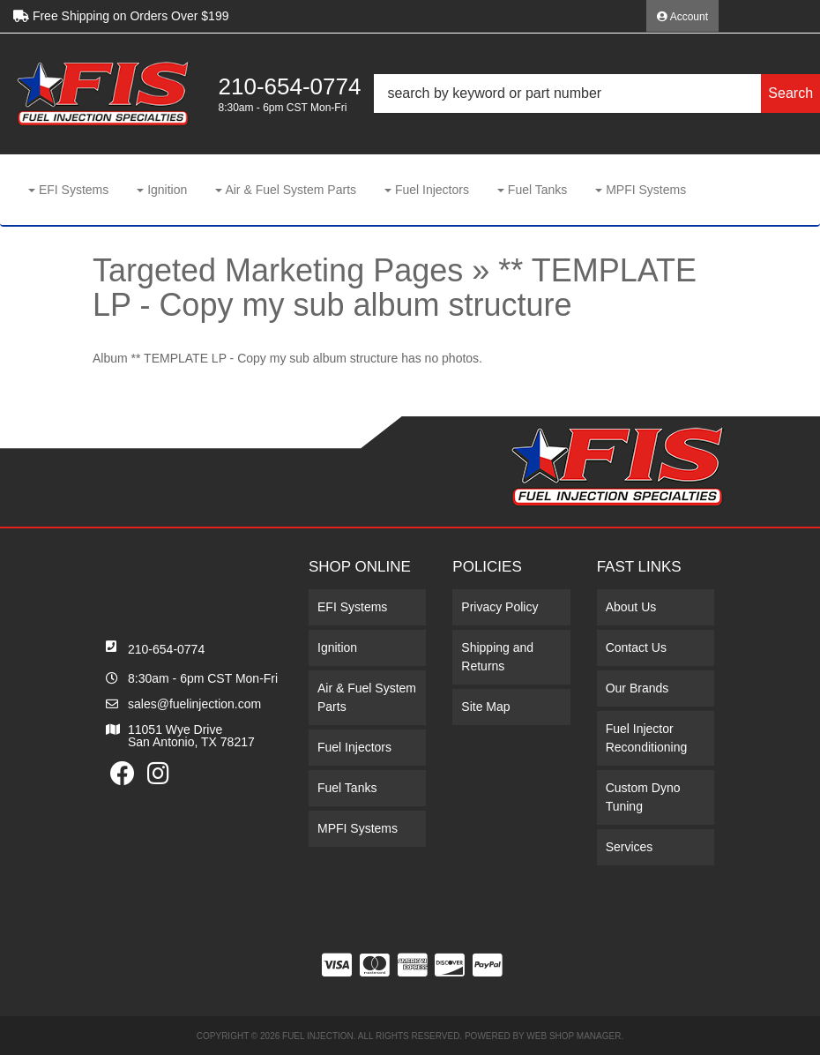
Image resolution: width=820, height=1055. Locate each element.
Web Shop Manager (573, 1036)
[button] (597, 93)
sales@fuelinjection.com (194, 704)
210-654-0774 (166, 649)
